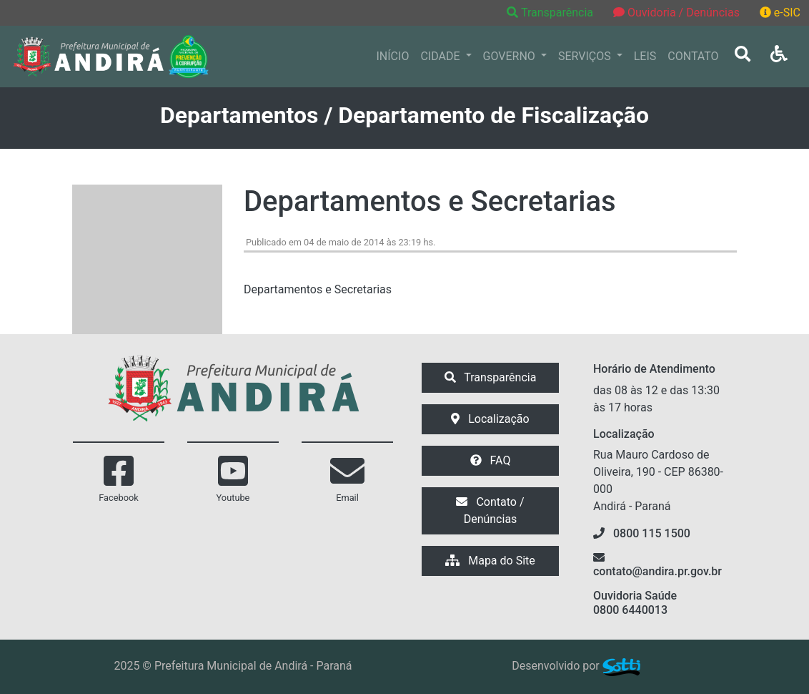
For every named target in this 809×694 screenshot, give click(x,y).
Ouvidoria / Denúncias (676, 12)
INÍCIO (393, 56)
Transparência (551, 12)
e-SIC (780, 12)
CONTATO (692, 56)
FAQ (490, 460)
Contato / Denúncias (490, 510)
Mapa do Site (490, 560)
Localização (490, 419)
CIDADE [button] (441, 56)
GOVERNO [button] (510, 56)
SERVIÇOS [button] (586, 56)
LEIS (645, 56)
